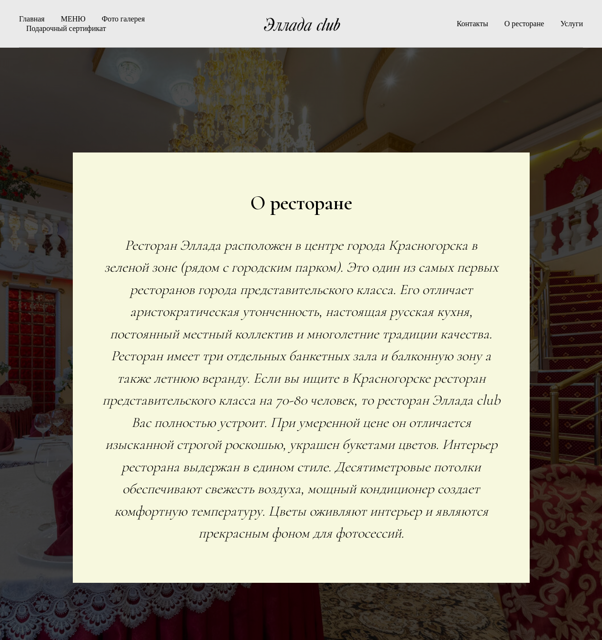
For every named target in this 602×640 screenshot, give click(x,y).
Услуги (571, 24)
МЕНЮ (73, 19)
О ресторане (524, 24)
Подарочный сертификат (66, 28)
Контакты (472, 24)
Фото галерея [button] (123, 19)
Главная (32, 19)
